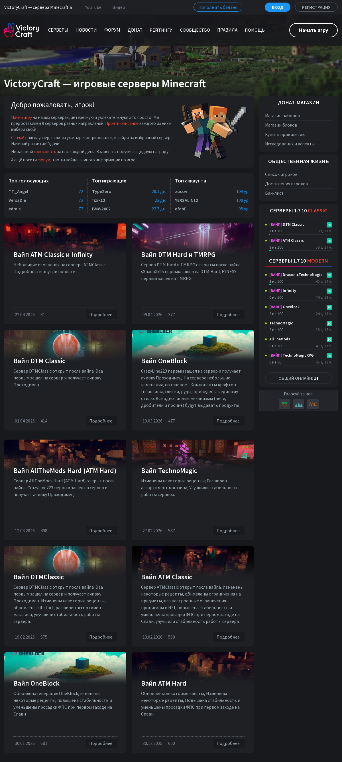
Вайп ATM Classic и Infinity (53, 254)
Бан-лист (274, 193)
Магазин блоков (281, 125)
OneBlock (284, 306)
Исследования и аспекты (290, 144)
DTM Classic (286, 224)
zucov (181, 191)
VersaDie (17, 200)
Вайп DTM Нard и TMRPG (178, 254)
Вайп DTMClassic (38, 576)
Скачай (18, 137)
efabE (180, 209)
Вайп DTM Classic (39, 360)
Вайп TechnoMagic (169, 470)
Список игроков (281, 174)
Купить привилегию (285, 134)
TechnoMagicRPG (291, 355)
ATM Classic (286, 240)
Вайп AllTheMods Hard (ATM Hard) (65, 470)
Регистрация (316, 7)
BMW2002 (101, 209)
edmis (15, 209)
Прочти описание (122, 123)
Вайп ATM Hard (163, 683)
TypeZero (101, 191)
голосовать (45, 151)
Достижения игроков (286, 183)
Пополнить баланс (217, 7)
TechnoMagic (281, 323)
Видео (117, 7)
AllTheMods (279, 339)
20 (329, 225)
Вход (277, 7)
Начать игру (313, 30)
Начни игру (21, 117)
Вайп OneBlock (164, 360)
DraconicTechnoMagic (295, 274)
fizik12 (98, 200)
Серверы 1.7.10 (298, 210)
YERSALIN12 (186, 200)
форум (44, 159)
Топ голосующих (29, 180)
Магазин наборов (282, 115)
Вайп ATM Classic (166, 576)
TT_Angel (18, 191)
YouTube (92, 7)
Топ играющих (109, 180)
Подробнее (101, 315)
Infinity (282, 290)
